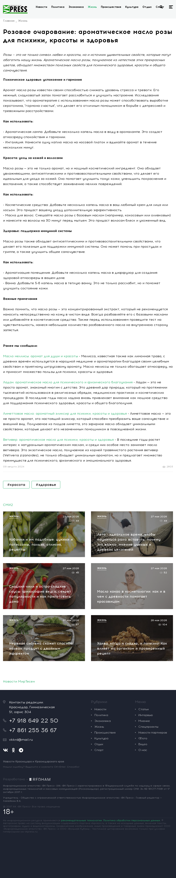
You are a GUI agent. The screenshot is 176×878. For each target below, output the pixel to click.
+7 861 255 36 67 (33, 730)
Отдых (147, 6)
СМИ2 (8, 505)
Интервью (145, 715)
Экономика (76, 6)
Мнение (144, 721)
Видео (142, 744)
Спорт (98, 750)
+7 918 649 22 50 (33, 720)
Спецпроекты (148, 726)
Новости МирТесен (19, 681)
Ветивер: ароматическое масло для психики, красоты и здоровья (58, 440)
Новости (41, 6)
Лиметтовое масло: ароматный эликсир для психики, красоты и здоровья (65, 413)
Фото (142, 738)
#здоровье (46, 484)
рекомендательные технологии (81, 820)
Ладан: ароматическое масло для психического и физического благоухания (68, 382)
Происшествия (111, 6)
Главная (8, 20)
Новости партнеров (152, 732)
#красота (16, 484)
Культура (131, 6)
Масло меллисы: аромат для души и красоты (40, 356)
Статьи (143, 709)
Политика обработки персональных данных (131, 820)
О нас (142, 750)
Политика (57, 6)
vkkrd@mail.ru (21, 740)
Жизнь (92, 6)
